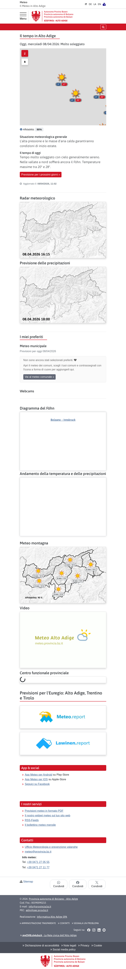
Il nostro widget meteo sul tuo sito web (47, 815)
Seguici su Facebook (37, 784)
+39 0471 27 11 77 (38, 867)
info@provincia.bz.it (40, 906)
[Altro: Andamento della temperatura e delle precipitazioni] (63, 480)
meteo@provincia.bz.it (38, 851)
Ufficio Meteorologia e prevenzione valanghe (51, 847)
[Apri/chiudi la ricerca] (103, 26)
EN (99, 4)
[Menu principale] (23, 16)
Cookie (96, 945)
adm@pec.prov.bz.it (37, 910)
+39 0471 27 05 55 (38, 862)
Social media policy (63, 949)
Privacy (83, 945)
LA (94, 4)
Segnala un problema (85, 923)
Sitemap (28, 881)
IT (86, 4)
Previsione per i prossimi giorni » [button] (40, 174)
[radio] (24, 53)
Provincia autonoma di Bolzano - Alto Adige (53, 898)
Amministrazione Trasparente (38, 923)
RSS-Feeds (32, 820)
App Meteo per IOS (36, 779)
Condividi (58, 884)
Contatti (64, 923)
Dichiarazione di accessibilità (41, 945)
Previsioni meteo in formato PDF (44, 810)
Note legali (68, 945)
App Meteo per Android (38, 774)
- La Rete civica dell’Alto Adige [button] (48, 935)
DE (90, 4)
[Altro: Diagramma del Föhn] (63, 435)
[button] (76, 95)
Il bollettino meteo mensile (40, 824)
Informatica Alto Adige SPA (52, 916)
